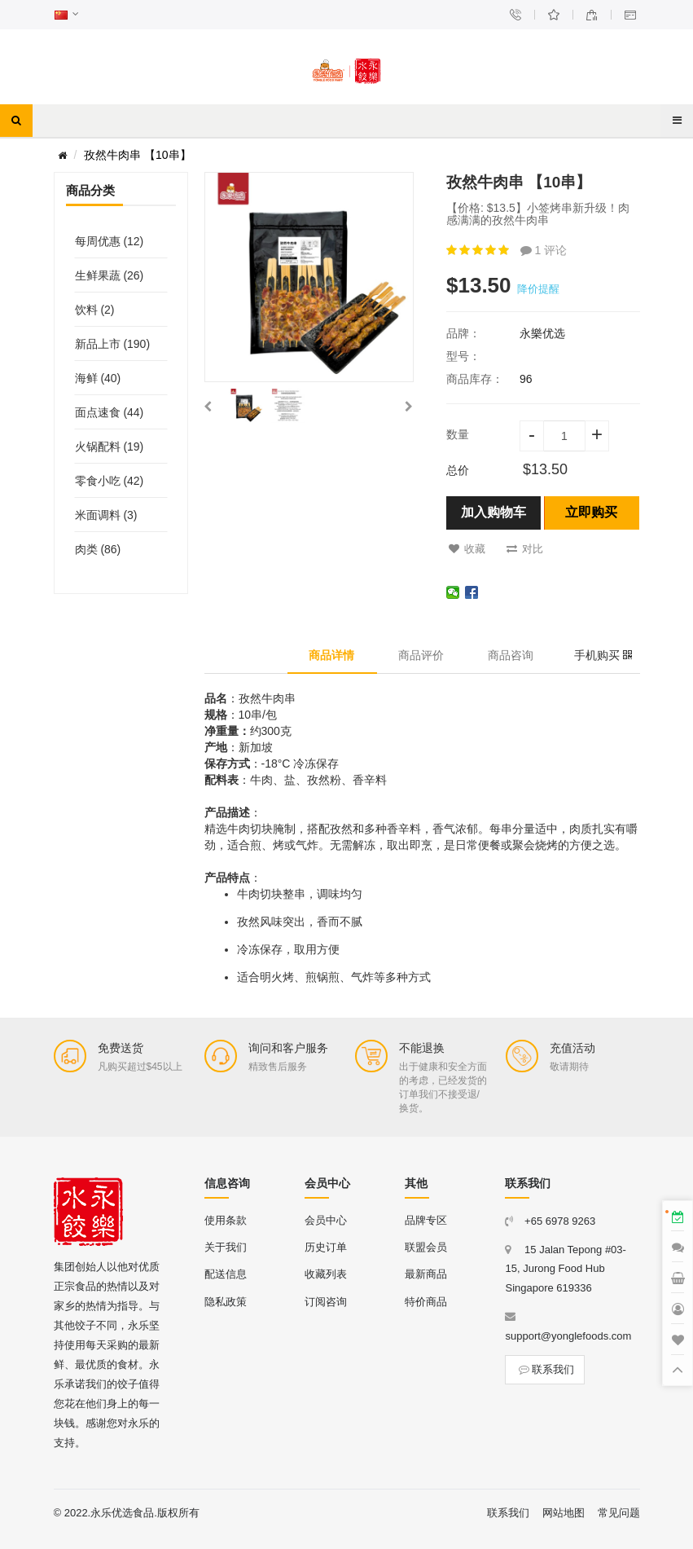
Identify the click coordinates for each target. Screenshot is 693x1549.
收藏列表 (326, 1274)
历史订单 (326, 1247)
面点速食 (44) (109, 412)
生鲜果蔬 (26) (109, 275)
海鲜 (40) (98, 378)
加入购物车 (493, 512)
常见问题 (619, 1513)
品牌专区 (426, 1220)
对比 (525, 549)
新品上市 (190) (113, 343)
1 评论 (544, 250)
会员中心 (326, 1220)
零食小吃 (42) (109, 480)
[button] (208, 406)
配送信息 (225, 1274)
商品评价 (421, 655)
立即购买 (591, 512)
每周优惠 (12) (109, 241)
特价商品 (426, 1302)
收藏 (467, 549)
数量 (457, 434)
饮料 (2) (95, 309)
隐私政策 (225, 1302)
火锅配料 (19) (109, 446)
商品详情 (331, 655)
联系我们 (544, 1369)
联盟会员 (426, 1247)
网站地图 (563, 1513)
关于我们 (225, 1247)
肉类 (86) (98, 549)
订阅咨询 (326, 1302)
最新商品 (426, 1274)
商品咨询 (510, 655)
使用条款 (225, 1220)
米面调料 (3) (106, 514)
